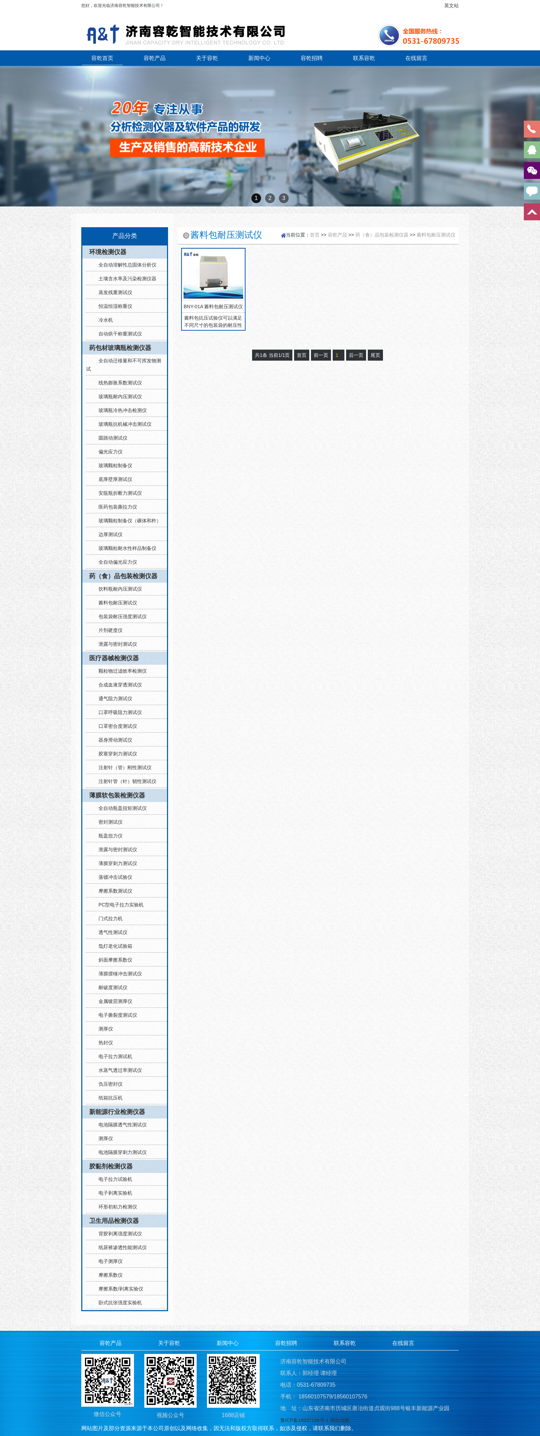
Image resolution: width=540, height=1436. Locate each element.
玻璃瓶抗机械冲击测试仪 (122, 424)
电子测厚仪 (108, 1261)
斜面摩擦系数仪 (112, 960)
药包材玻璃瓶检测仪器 (120, 347)
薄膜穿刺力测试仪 (115, 863)
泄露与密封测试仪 (115, 644)
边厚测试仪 (108, 534)
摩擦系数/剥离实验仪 (118, 1289)
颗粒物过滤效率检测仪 (120, 671)
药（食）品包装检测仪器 (123, 576)
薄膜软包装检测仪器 (117, 795)
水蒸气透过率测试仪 (117, 1070)
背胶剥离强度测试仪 (117, 1233)
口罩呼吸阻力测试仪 (117, 712)
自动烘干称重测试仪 (117, 334)
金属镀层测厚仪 (112, 1001)
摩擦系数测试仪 (112, 891)
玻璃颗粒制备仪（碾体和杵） (127, 520)
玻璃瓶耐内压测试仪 (117, 396)
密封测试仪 (108, 822)
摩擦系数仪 (108, 1275)
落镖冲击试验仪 (112, 877)
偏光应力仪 (108, 451)
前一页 (321, 355)
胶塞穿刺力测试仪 (115, 753)
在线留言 (416, 58)
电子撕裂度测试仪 (115, 1015)
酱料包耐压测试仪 (115, 602)
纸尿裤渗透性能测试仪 (120, 1247)
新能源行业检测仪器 (117, 1111)
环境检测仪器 (107, 252)
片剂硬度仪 (108, 630)
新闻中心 (259, 58)
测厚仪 (103, 1029)
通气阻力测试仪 (112, 698)
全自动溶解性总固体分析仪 (124, 265)
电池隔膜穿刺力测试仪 (120, 1152)
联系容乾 (364, 58)
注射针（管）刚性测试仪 (122, 767)
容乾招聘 (312, 58)
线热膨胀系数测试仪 (117, 382)
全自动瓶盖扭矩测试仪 (120, 808)
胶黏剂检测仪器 (111, 1166)
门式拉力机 (108, 918)
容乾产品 (155, 58)
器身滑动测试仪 (112, 740)
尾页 (375, 355)
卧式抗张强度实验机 (117, 1302)
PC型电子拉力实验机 (118, 904)
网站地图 (340, 1420)
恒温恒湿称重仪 (112, 306)
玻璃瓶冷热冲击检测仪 (120, 410)
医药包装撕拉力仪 (115, 507)
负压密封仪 (108, 1084)
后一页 (356, 355)
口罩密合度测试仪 (115, 726)
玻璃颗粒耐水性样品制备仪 (124, 548)
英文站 (451, 5)
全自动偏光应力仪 (115, 562)
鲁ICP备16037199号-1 (304, 1420)
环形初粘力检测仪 (115, 1206)
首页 (315, 235)
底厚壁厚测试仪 (112, 479)
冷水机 (103, 320)
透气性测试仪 (110, 932)
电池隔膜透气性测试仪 (120, 1124)
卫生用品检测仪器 (114, 1220)
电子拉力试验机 (112, 1179)
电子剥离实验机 (112, 1193)
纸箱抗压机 (108, 1098)
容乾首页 (102, 58)
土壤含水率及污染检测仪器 (124, 278)
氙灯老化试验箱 (112, 946)
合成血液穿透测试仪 (117, 684)
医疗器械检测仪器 (114, 658)
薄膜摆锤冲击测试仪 (117, 973)
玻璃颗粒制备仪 (112, 465)
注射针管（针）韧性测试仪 (124, 781)
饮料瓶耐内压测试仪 (117, 589)
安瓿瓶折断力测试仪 (117, 493)
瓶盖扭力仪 (108, 835)
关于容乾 (207, 58)
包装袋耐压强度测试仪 (120, 616)
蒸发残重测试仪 (112, 292)
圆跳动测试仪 (110, 438)
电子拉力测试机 (112, 1056)
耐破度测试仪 (110, 987)
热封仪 (103, 1042)
